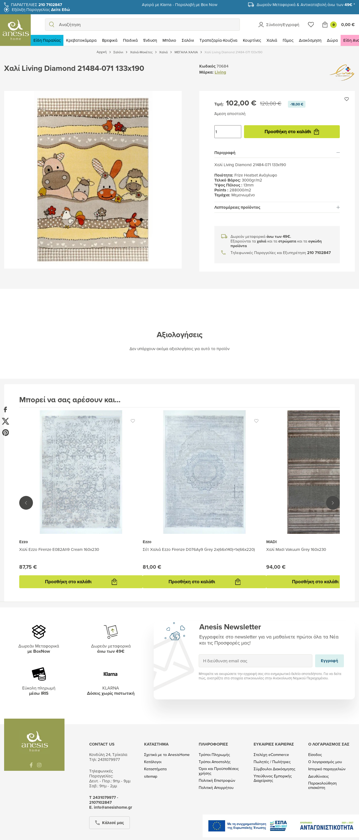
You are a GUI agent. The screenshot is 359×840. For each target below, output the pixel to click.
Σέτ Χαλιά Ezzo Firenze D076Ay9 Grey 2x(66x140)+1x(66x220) (199, 549)
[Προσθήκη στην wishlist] (346, 99)
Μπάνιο (169, 40)
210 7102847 (319, 252)
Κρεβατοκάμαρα (81, 40)
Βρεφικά (109, 40)
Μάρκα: (206, 72)
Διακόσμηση (310, 40)
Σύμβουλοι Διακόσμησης (274, 769)
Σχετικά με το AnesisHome (167, 754)
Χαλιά (272, 40)
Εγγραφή (329, 661)
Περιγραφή (277, 152)
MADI (271, 542)
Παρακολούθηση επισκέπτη (322, 785)
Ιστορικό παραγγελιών (327, 769)
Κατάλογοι (152, 762)
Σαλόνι (188, 40)
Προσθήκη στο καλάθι (292, 131)
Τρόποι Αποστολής (215, 762)
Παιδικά (130, 40)
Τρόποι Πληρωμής (214, 754)
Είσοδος (315, 754)
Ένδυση (150, 40)
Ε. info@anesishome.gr (110, 807)
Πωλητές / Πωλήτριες (272, 762)
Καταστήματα (155, 769)
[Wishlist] (311, 24)
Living (220, 72)
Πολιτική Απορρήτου (216, 787)
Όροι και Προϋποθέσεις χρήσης (219, 771)
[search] (51, 24)
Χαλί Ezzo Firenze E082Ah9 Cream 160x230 (59, 549)
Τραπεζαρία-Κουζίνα (218, 40)
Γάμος (288, 40)
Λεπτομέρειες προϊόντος (277, 207)
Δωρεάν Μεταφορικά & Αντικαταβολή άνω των (306, 4)
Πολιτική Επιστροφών (217, 780)
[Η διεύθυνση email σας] (255, 660)
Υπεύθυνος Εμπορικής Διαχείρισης (273, 778)
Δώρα (332, 40)
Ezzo (23, 542)
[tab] (277, 152)
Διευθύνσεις (318, 776)
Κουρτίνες (252, 40)
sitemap (150, 776)
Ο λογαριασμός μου (325, 762)
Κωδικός (207, 66)
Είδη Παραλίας (47, 40)
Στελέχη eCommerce (271, 754)
